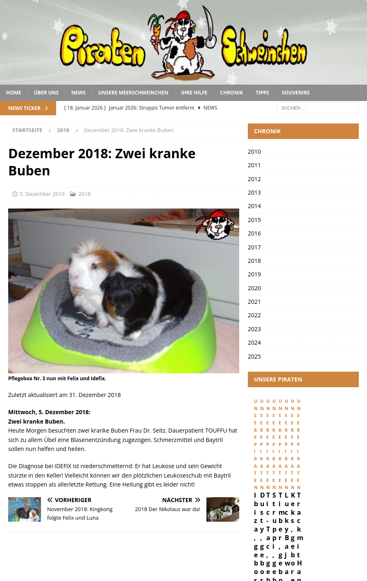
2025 (254, 356)
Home (13, 92)
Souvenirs (296, 92)
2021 (254, 301)
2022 (254, 315)
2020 (254, 288)
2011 (254, 165)
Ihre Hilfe (194, 92)
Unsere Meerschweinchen (133, 92)
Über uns (46, 92)
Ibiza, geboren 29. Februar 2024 (282, 471)
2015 (254, 220)
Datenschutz (312, 557)
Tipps (262, 92)
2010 (254, 151)
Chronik (231, 92)
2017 (254, 247)
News (78, 92)
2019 (254, 274)
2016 (254, 233)
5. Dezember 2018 (42, 193)
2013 (254, 192)
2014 (254, 206)
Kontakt (351, 557)
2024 (254, 342)
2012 (254, 179)
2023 (254, 329)
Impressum (271, 557)
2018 (84, 193)
